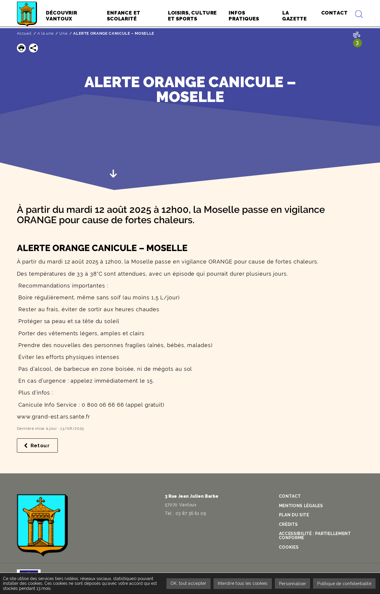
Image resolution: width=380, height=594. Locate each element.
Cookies (289, 547)
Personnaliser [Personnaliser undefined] (291, 583)
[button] (21, 48)
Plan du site (294, 514)
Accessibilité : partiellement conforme (315, 535)
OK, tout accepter (186, 583)
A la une (45, 33)
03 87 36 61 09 (191, 513)
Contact (290, 496)
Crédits (288, 524)
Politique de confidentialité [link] (344, 583)
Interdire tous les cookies (241, 583)
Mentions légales (301, 505)
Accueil (24, 33)
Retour (44, 445)
